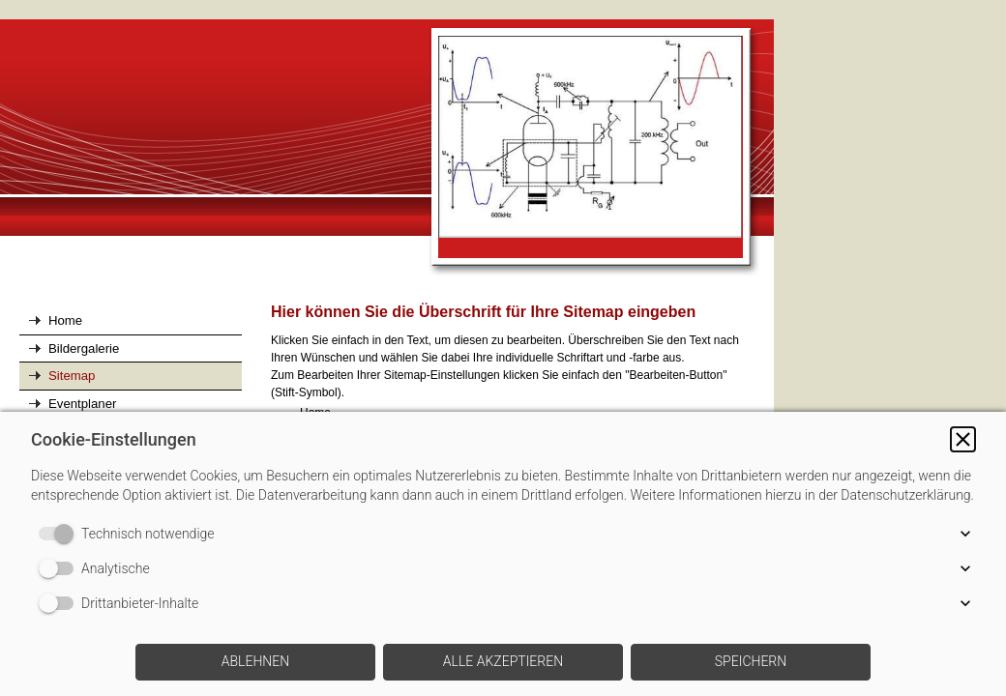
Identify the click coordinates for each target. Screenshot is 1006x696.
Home (65, 320)
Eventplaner (82, 403)
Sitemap (71, 375)
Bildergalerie (83, 348)
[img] (387, 148)
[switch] (60, 533)
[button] (963, 439)
